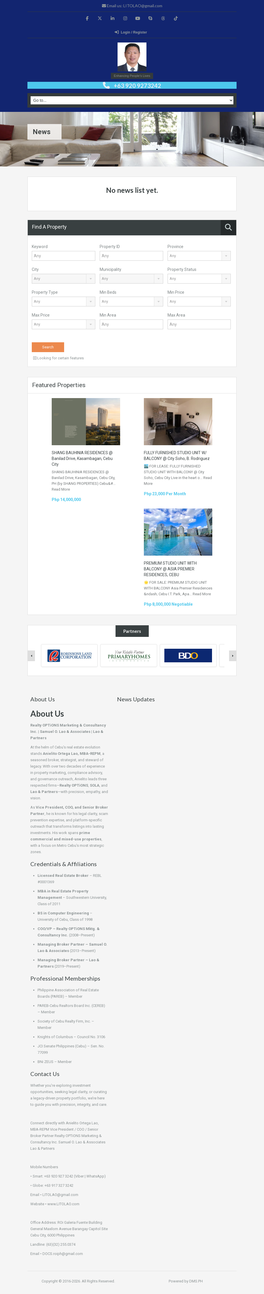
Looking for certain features (58, 358)
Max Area (176, 315)
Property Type (45, 292)
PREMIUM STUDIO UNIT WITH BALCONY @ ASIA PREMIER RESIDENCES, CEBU (170, 569)
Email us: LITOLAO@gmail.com (132, 5)
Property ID (110, 246)
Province (175, 246)
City (35, 269)
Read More (61, 489)
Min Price (176, 292)
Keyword (40, 246)
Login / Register (131, 32)
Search (48, 347)
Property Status (182, 269)
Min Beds (108, 292)
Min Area (108, 315)
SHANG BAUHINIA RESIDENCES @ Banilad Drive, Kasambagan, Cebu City (82, 458)
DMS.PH (196, 1281)
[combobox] (199, 256)
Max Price (41, 315)
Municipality (110, 269)
